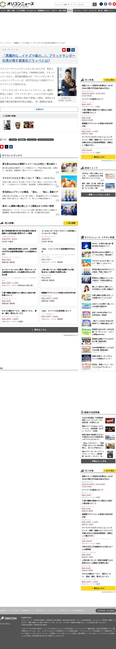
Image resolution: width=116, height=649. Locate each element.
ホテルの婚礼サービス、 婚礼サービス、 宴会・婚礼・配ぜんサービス (96, 575)
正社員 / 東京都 (58, 236)
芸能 (8, 10)
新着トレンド (108, 10)
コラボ (12, 140)
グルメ (70, 10)
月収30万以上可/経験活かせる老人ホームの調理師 (97, 548)
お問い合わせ (40, 610)
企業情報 (111, 610)
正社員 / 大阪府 (19, 236)
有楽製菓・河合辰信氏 (67, 99)
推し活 (100, 10)
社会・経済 (62, 10)
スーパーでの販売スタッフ (92, 99)
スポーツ (54, 10)
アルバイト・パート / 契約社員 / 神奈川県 (19, 277)
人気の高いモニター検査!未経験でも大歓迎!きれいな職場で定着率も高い (97, 561)
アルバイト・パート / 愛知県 (58, 255)
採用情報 (102, 610)
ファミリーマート (45, 140)
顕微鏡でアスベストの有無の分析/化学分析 (97, 124)
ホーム (2, 43)
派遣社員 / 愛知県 (19, 255)
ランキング (92, 10)
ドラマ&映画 (21, 10)
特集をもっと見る (98, 461)
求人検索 (71, 223)
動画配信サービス (43, 10)
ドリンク (31, 140)
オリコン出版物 (13, 610)
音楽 (13, 10)
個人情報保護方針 (78, 610)
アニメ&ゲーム (31, 10)
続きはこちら (40, 330)
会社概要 (3, 610)
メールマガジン (52, 610)
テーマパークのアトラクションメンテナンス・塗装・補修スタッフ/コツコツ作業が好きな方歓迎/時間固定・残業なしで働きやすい (97, 141)
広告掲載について (27, 610)
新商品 (21, 140)
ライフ (85, 10)
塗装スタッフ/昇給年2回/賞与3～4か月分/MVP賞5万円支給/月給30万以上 (97, 86)
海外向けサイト (65, 610)
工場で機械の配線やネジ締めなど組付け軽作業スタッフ (97, 111)
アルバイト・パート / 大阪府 (19, 316)
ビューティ (77, 10)
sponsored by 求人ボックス (71, 335)
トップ (3, 10)
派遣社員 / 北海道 (58, 296)
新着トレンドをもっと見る (98, 195)
